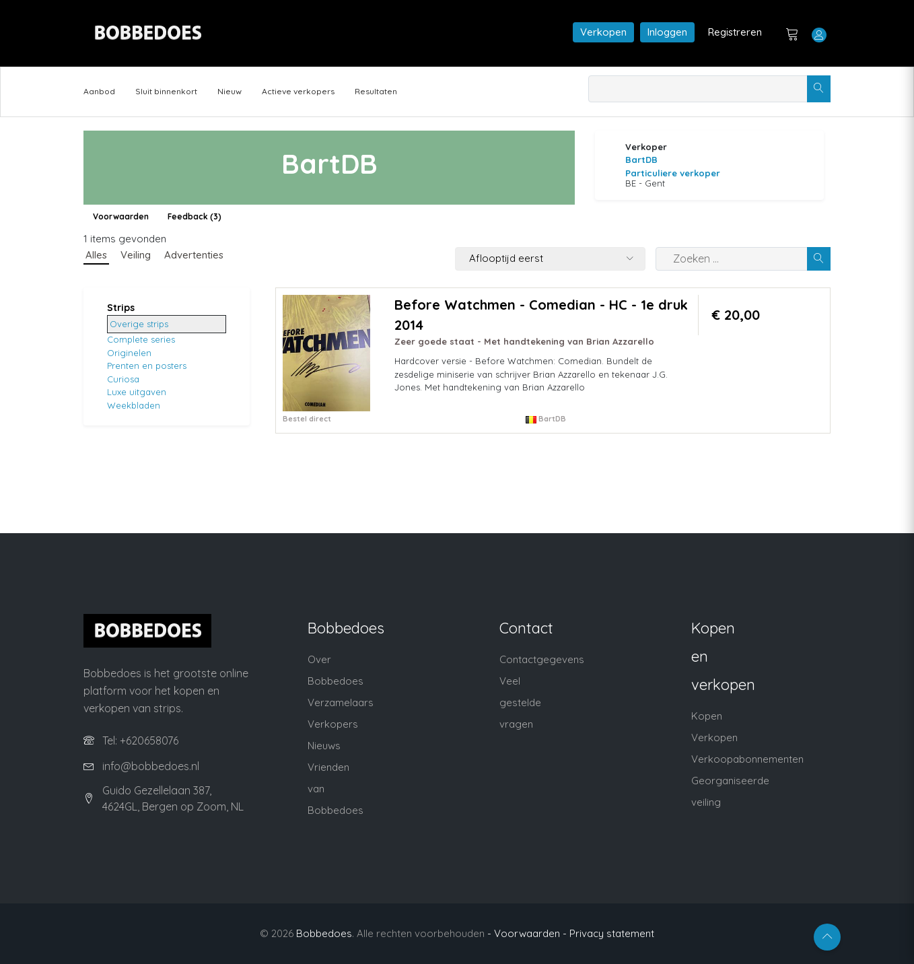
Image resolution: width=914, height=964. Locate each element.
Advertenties (193, 254)
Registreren (735, 32)
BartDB (641, 159)
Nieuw (229, 91)
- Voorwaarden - (527, 933)
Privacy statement (611, 933)
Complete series (141, 339)
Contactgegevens (541, 659)
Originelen (129, 352)
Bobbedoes (324, 933)
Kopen (706, 716)
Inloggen (667, 32)
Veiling (135, 254)
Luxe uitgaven (136, 391)
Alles (96, 254)
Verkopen (603, 32)
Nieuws (324, 745)
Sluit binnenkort (166, 91)
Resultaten (376, 91)
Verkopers (333, 724)
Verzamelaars (341, 702)
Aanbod (99, 91)
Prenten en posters (146, 365)
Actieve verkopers (298, 91)
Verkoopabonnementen (747, 759)
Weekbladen (133, 405)
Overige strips (139, 323)
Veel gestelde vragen (520, 702)
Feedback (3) (194, 216)
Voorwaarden (121, 216)
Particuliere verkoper (672, 173)
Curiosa (123, 379)
